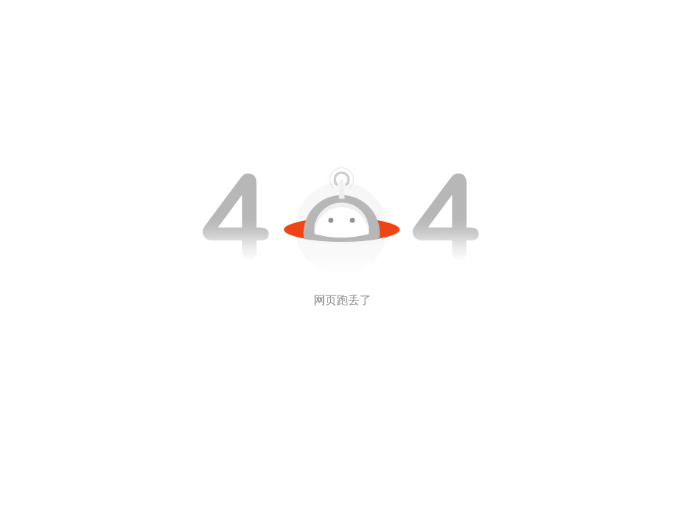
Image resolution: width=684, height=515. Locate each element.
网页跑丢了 (342, 300)
